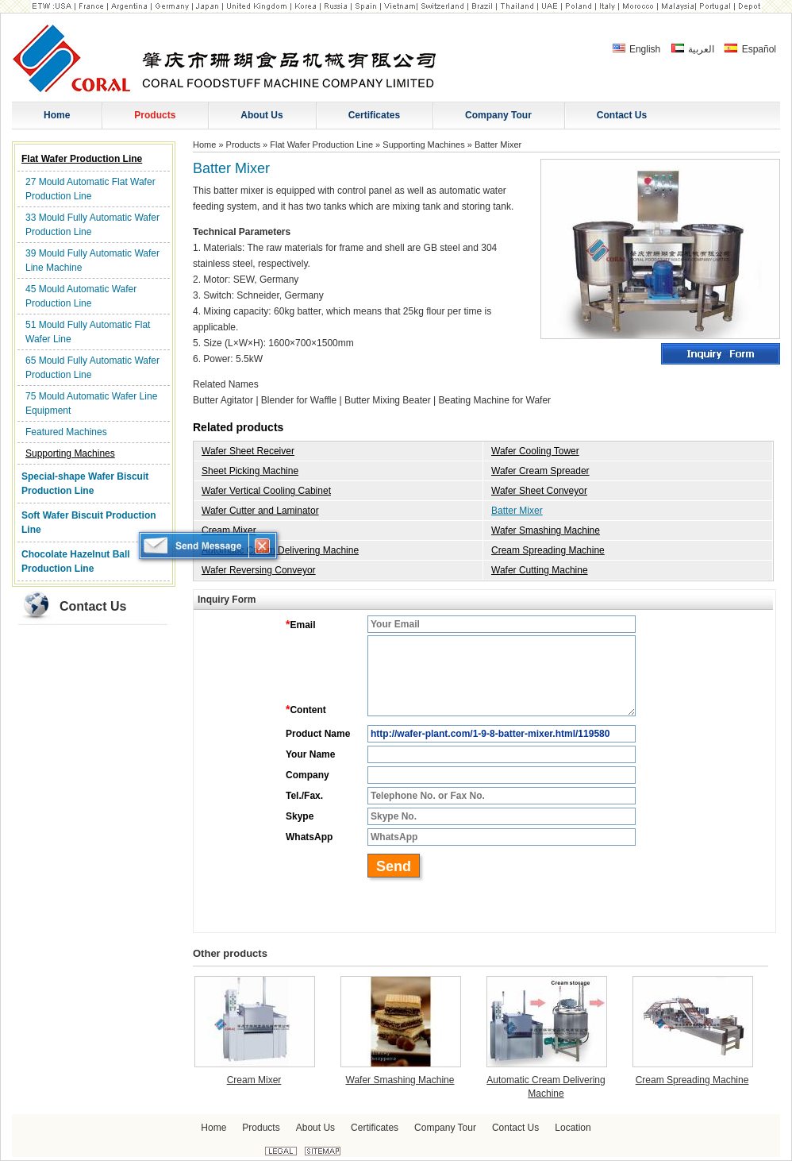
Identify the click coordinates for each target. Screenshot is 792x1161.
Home (204, 144)
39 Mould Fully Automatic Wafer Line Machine (92, 260)
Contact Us (93, 606)
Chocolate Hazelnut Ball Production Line (75, 561)
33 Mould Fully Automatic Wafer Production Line (92, 224)
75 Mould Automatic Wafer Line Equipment (91, 403)
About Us (315, 1127)
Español (750, 49)
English (637, 49)
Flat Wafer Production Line (81, 158)
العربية (692, 49)
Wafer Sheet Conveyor (539, 490)
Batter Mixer (517, 510)
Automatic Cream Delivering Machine (280, 550)
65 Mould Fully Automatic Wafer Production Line (92, 367)
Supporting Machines (70, 453)
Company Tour (445, 1127)
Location (572, 1127)
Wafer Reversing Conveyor (259, 570)
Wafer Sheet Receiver (248, 451)
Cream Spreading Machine (548, 550)
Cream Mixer (229, 530)
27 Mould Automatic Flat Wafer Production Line (90, 189)
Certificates (374, 1127)
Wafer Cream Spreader (540, 470)
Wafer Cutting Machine (539, 570)
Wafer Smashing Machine (545, 530)
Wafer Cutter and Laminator (260, 510)
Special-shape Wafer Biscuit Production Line (84, 483)
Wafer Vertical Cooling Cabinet (266, 490)
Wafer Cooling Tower (535, 451)
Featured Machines (66, 432)
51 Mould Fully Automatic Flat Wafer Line (87, 332)
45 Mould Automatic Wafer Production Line (80, 296)
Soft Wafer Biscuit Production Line (88, 522)
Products (243, 144)
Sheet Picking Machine (250, 470)
